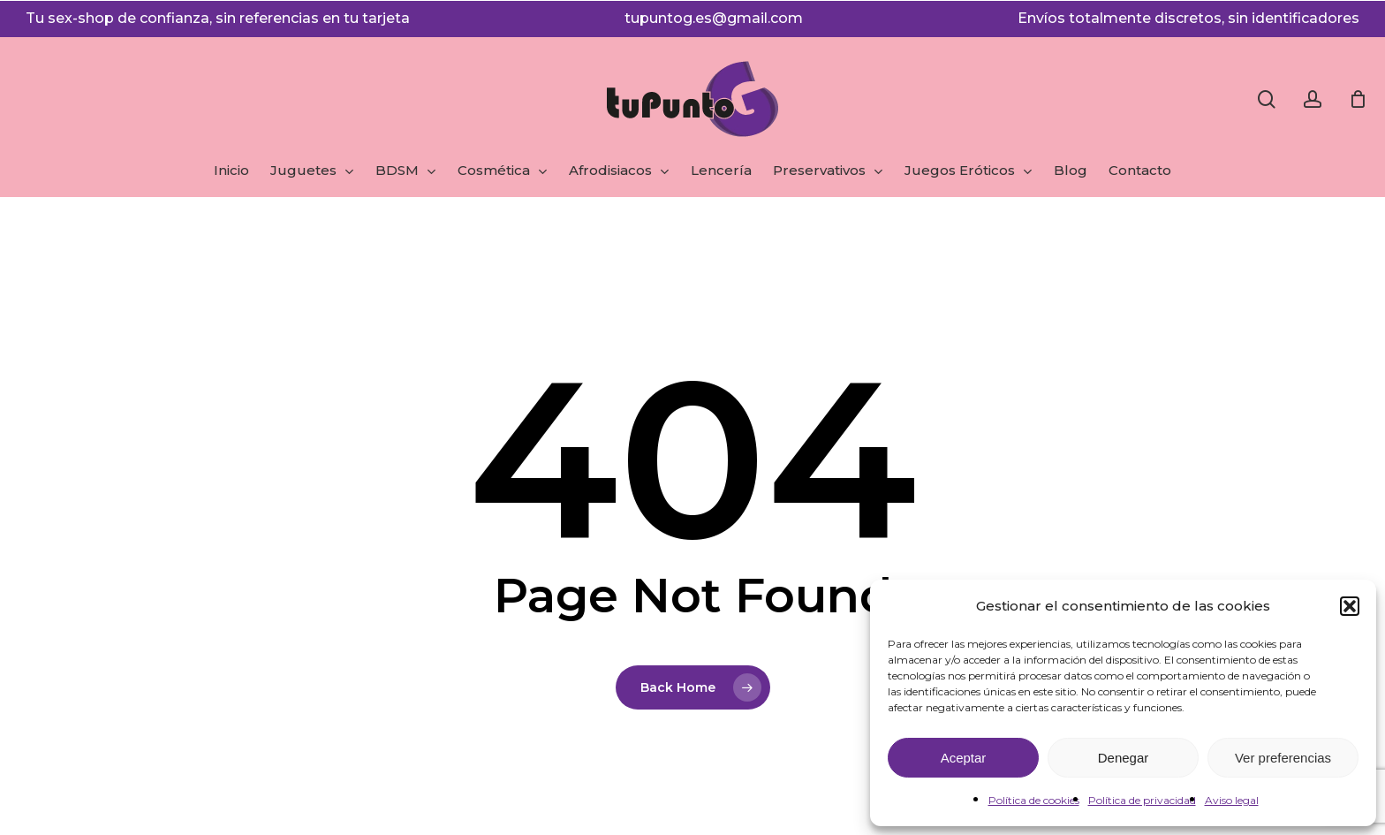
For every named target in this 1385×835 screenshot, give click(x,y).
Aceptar (964, 757)
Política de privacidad (1142, 800)
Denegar (1123, 757)
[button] (1350, 606)
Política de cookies (1033, 800)
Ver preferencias (1283, 757)
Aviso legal (1232, 800)
